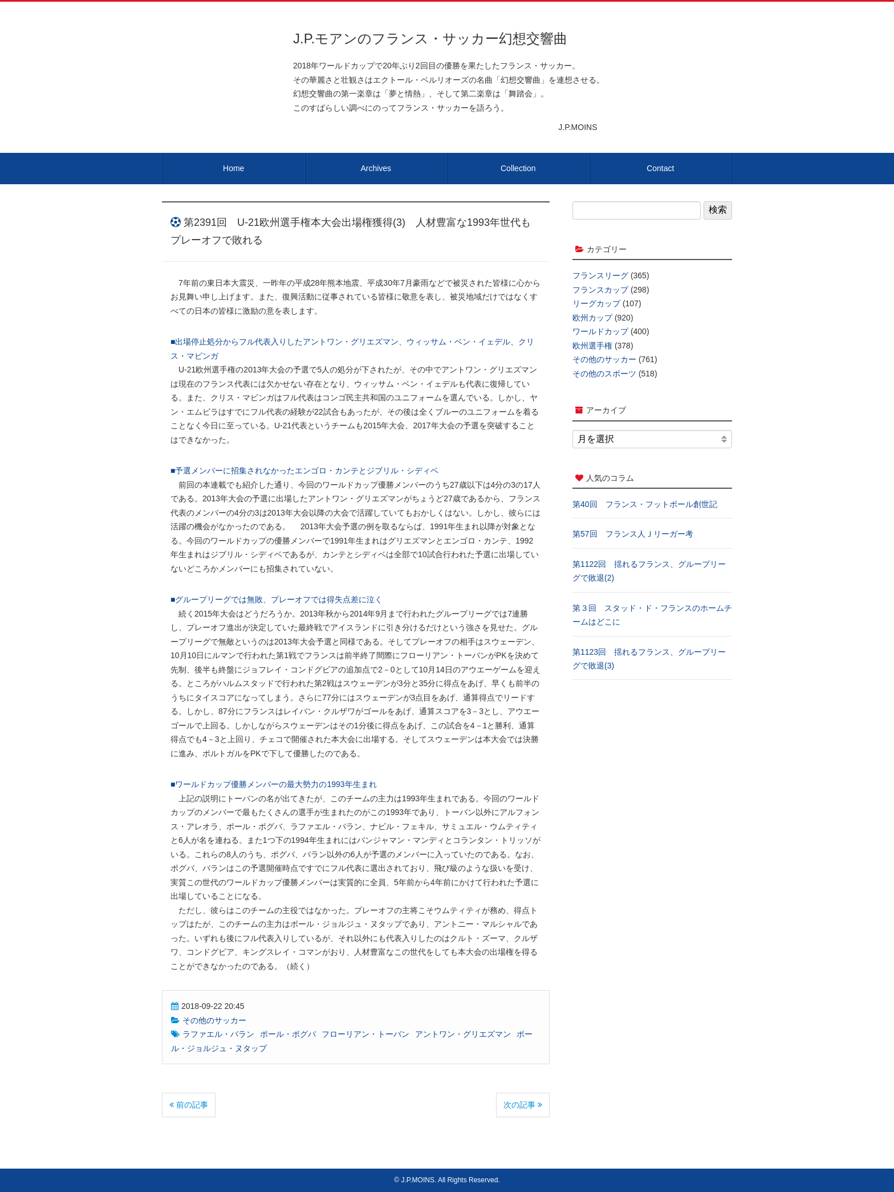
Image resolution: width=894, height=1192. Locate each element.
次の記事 (522, 1104)
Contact (660, 168)
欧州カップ (592, 317)
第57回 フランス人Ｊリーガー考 (632, 533)
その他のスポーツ (604, 373)
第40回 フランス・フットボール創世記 (644, 504)
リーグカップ (596, 303)
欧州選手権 (592, 345)
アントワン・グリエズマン (463, 1034)
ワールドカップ (600, 331)
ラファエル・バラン (218, 1034)
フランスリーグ (600, 275)
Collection (518, 168)
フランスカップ (600, 289)
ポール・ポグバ (288, 1034)
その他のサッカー (214, 1020)
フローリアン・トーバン (365, 1034)
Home (233, 168)
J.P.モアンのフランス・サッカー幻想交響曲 (430, 38)
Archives (375, 168)
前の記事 (188, 1104)
